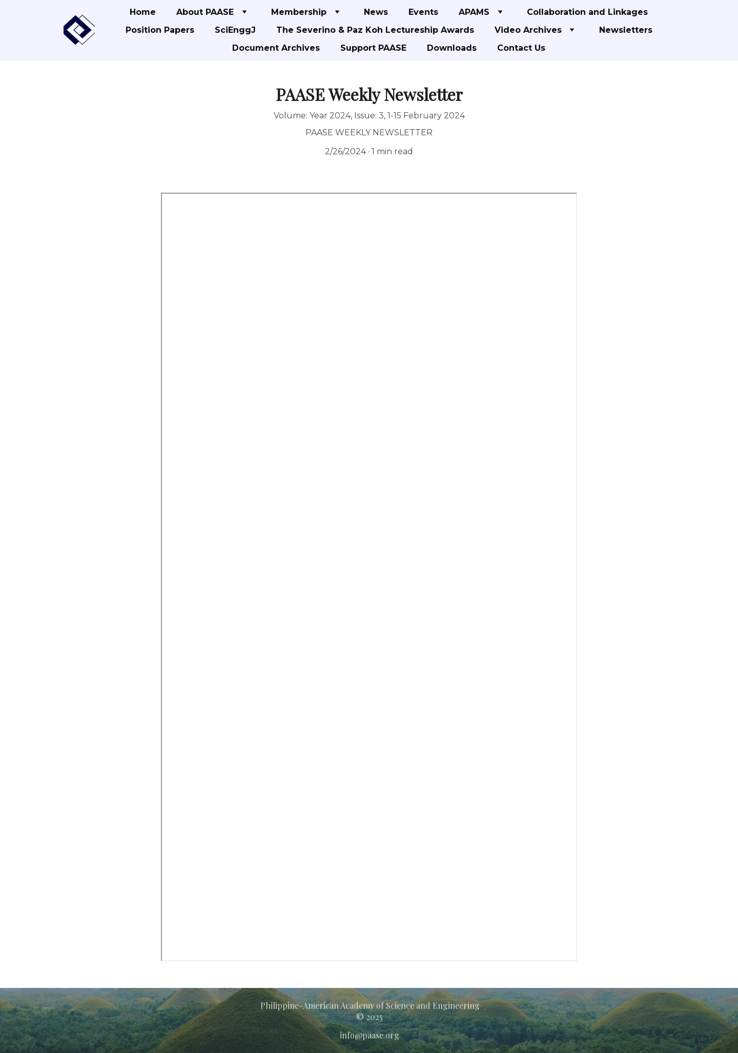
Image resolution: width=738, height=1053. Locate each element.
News (376, 12)
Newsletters (625, 30)
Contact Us (521, 48)
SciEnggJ (235, 30)
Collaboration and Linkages (587, 12)
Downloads (452, 48)
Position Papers (160, 30)
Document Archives (276, 48)
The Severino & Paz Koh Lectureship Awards (375, 30)
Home (143, 12)
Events (423, 12)
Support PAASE (373, 48)
